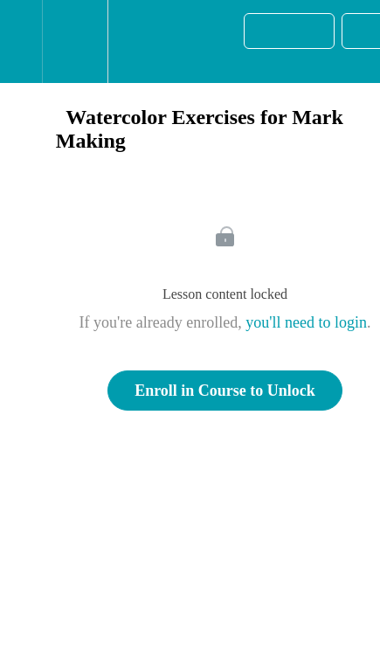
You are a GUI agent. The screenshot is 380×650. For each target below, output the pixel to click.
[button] (21, 41)
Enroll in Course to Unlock (225, 390)
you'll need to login (306, 322)
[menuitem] (74, 41)
